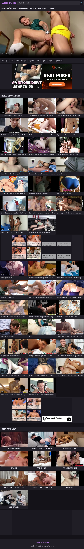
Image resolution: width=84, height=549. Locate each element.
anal (37, 61)
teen (17, 61)
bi (3, 61)
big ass (44, 61)
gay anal (59, 61)
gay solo (31, 61)
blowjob (23, 61)
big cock (51, 61)
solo (12, 61)
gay (7, 61)
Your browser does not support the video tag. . (42, 34)
